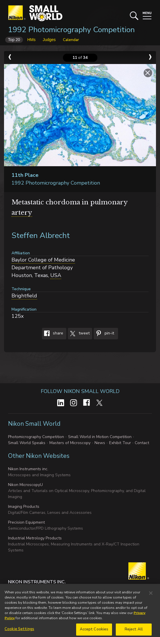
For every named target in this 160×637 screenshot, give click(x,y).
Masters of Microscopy (69, 443)
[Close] (150, 597)
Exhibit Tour (120, 443)
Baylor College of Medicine (43, 259)
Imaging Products (23, 506)
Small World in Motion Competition (100, 436)
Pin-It (104, 333)
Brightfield (24, 295)
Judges (49, 39)
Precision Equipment (26, 522)
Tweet (79, 333)
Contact (142, 443)
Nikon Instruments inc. (28, 469)
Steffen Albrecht (40, 235)
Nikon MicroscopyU (25, 484)
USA (55, 275)
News (100, 443)
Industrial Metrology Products (35, 538)
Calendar (71, 39)
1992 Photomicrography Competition (71, 29)
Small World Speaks (26, 443)
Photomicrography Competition (36, 436)
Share (52, 333)
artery (21, 212)
